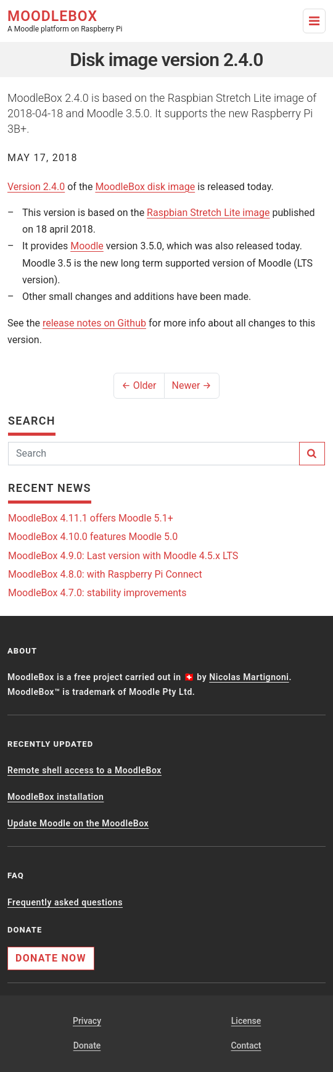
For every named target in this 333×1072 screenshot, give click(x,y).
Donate (87, 1045)
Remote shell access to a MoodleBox (84, 770)
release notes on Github (94, 323)
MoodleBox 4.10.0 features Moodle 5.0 (93, 536)
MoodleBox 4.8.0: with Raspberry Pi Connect (105, 574)
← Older (138, 385)
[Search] (154, 453)
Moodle (87, 246)
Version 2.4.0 (36, 187)
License (246, 1021)
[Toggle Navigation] (314, 21)
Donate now (50, 958)
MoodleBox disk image (145, 187)
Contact (246, 1045)
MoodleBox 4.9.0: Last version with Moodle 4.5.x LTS (123, 556)
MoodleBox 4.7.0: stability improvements (97, 593)
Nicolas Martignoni (249, 677)
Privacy (87, 1021)
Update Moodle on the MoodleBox (78, 823)
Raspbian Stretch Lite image (208, 212)
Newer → (192, 385)
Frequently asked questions (65, 902)
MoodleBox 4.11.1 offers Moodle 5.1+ (90, 518)
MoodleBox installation (55, 797)
